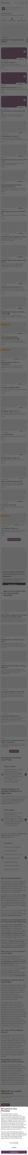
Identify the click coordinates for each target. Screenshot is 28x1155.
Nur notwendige (14, 1143)
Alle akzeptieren (14, 1152)
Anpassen (14, 1147)
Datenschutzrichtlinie (16, 1129)
